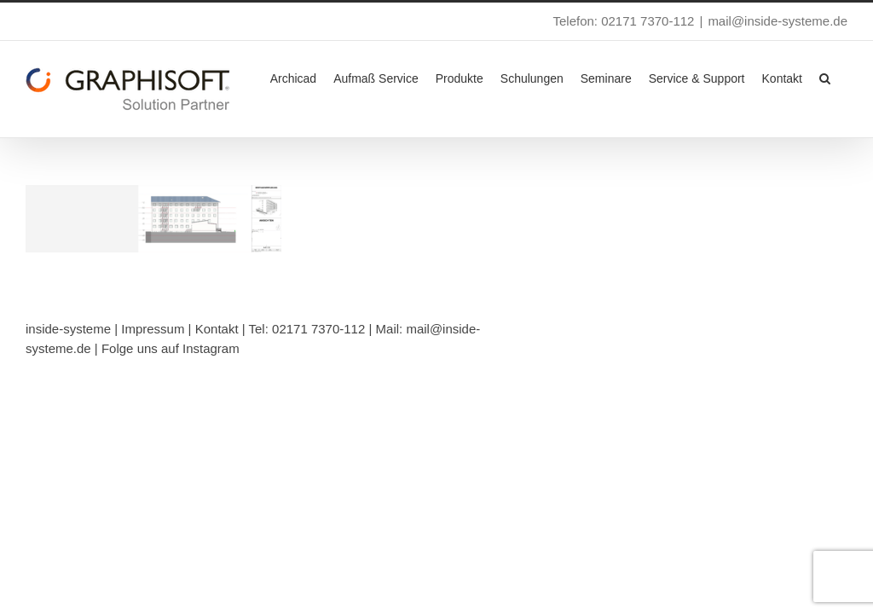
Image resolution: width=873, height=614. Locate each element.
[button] (824, 77)
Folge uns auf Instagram (170, 348)
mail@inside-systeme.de (777, 21)
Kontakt (217, 328)
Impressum (152, 328)
